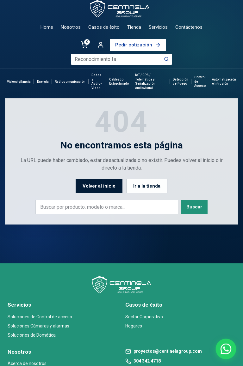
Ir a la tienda (146, 186)
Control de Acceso (200, 81)
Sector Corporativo (144, 316)
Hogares (133, 325)
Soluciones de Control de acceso (40, 316)
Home (46, 27)
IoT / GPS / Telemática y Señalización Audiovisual (145, 81)
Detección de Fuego (180, 82)
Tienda (134, 27)
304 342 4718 (147, 360)
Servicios (158, 27)
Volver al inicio (99, 186)
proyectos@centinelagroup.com (168, 351)
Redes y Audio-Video (96, 81)
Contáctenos (188, 27)
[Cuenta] (101, 45)
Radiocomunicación (70, 81)
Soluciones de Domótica (32, 335)
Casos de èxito (104, 27)
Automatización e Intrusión (224, 82)
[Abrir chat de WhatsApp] (226, 349)
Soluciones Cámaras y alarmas (38, 325)
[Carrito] (84, 45)
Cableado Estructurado (119, 82)
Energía (43, 81)
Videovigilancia (19, 81)
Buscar (194, 207)
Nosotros (71, 27)
